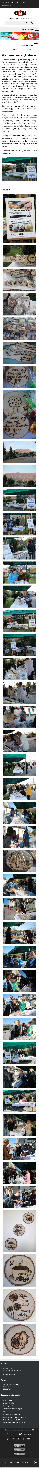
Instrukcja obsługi (9, 1406)
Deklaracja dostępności (8, 2)
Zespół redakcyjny (9, 1374)
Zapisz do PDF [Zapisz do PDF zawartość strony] (18, 49)
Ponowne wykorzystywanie (12, 1414)
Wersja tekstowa (6, 5)
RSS (4, 1411)
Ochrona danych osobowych (12, 1409)
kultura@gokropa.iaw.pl (15, 1370)
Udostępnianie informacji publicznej (14, 1417)
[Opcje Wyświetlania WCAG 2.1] (32, 23)
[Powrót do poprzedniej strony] (35, 49)
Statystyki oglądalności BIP (12, 1420)
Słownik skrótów (8, 1403)
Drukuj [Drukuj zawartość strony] (29, 49)
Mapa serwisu (21, 2)
